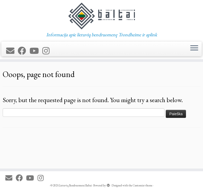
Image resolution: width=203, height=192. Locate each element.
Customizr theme (142, 185)
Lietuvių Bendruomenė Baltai (75, 185)
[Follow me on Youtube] (36, 51)
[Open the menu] (194, 49)
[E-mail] (12, 51)
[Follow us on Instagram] (47, 51)
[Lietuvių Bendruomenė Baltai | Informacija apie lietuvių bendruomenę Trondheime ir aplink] (101, 16)
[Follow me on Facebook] (24, 51)
